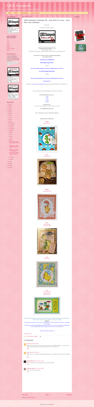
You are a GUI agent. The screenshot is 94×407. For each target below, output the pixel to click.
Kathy (8, 46)
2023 (9, 106)
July (10, 134)
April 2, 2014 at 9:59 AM (39, 368)
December (11, 125)
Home (9, 13)
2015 (9, 121)
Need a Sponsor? (35, 13)
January (10, 161)
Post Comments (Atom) (31, 397)
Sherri (47, 189)
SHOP (15, 13)
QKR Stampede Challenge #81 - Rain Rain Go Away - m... (14, 145)
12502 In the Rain (47, 123)
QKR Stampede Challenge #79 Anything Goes (13, 153)
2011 (9, 167)
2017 (9, 118)
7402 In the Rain (47, 258)
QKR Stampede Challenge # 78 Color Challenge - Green (14, 156)
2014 (9, 123)
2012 (9, 165)
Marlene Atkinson (30, 360)
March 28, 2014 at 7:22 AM (34, 352)
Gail (27, 343)
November (11, 127)
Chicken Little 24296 (47, 191)
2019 (9, 114)
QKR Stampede (19, 5)
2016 (9, 119)
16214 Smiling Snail (47, 291)
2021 (9, 110)
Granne (8, 42)
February (11, 159)
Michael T (8, 48)
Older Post (69, 394)
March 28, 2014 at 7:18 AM (34, 343)
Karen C (8, 44)
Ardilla (47, 121)
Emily (47, 222)
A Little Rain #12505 (47, 225)
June (10, 136)
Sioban (8, 51)
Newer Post (25, 394)
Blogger (52, 404)
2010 (9, 169)
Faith (8, 41)
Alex (47, 290)
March (10, 142)
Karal (47, 154)
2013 (9, 163)
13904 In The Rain (47, 294)
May (10, 138)
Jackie (47, 257)
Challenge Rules (24, 13)
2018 (9, 116)
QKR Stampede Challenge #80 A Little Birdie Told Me (13, 149)
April (10, 140)
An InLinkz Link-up (27, 333)
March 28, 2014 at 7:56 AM (39, 360)
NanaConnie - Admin (10, 49)
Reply (28, 348)
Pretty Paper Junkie (30, 368)
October (10, 129)
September (11, 131)
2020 (9, 112)
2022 (9, 108)
